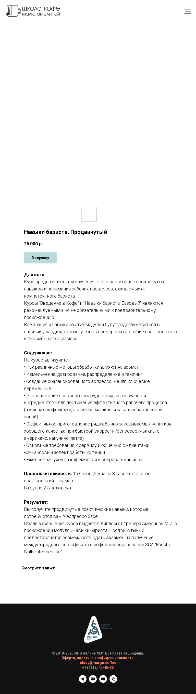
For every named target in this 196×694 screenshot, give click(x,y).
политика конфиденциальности (105, 658)
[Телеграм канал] (83, 681)
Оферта (68, 658)
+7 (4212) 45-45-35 (98, 667)
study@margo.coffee (98, 663)
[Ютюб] (103, 681)
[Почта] (93, 681)
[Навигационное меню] (187, 11)
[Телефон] (113, 681)
